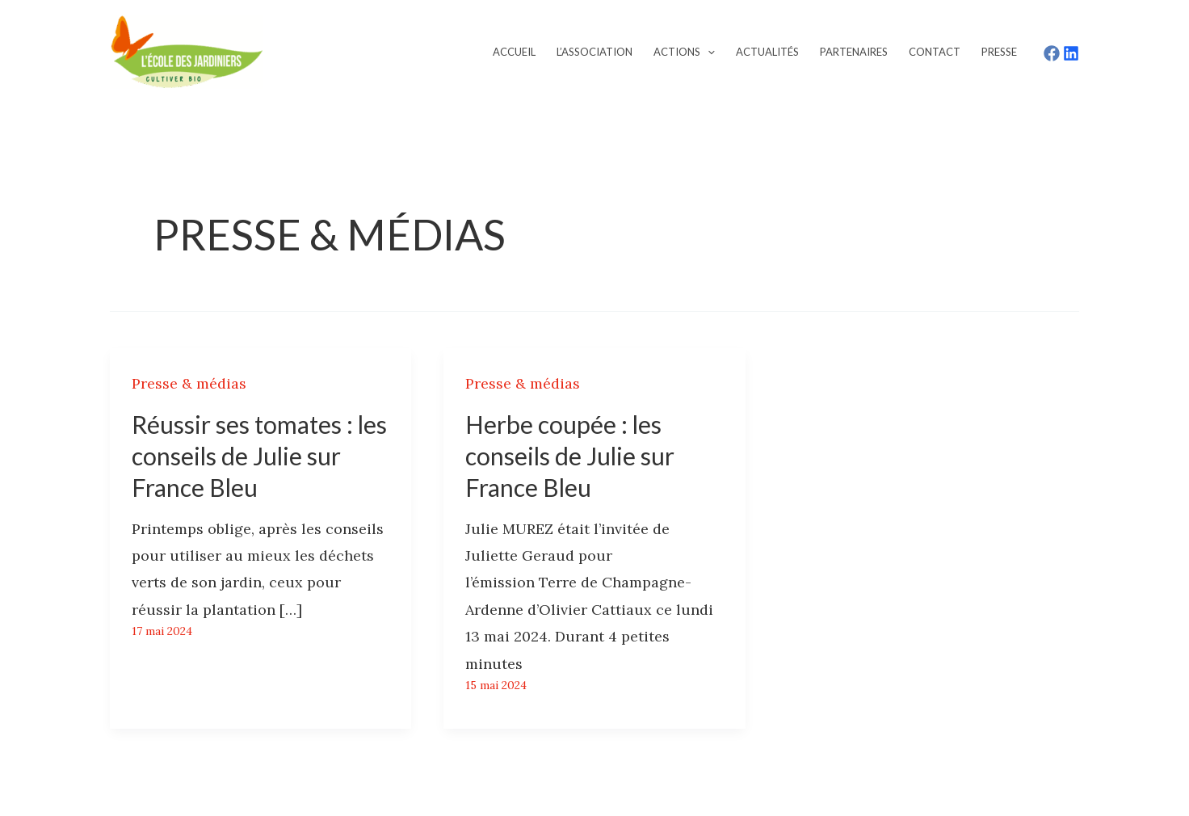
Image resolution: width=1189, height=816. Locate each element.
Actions (684, 51)
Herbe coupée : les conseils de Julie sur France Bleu (569, 456)
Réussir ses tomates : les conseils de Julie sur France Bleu (259, 456)
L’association (594, 51)
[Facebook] (1052, 53)
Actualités (767, 51)
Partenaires (854, 51)
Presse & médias (189, 383)
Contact (934, 51)
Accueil (514, 51)
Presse (999, 51)
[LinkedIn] (1071, 53)
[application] (707, 51)
